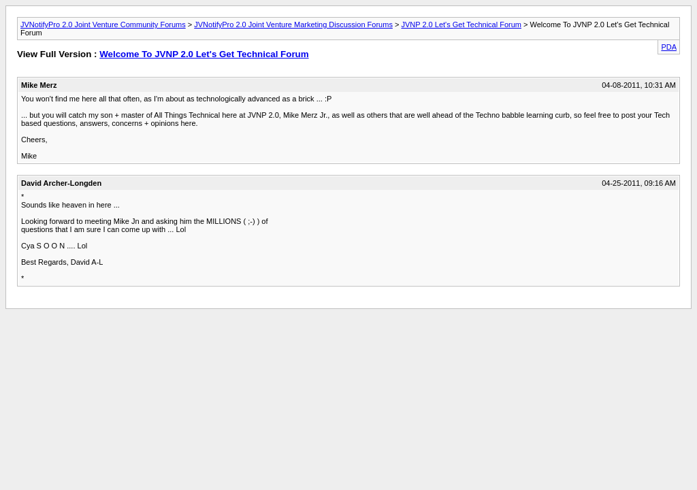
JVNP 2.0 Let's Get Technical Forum (461, 24)
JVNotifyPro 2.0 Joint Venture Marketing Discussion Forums (293, 24)
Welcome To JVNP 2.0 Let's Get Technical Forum (203, 54)
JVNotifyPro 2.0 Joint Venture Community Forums (103, 24)
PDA (669, 47)
